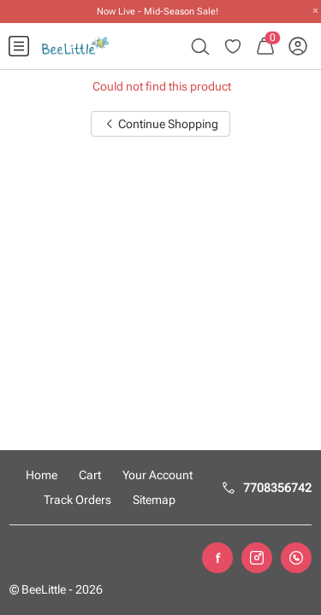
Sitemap (154, 500)
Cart (90, 475)
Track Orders (77, 500)
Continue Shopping (161, 124)
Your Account (157, 475)
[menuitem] (19, 46)
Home (41, 475)
